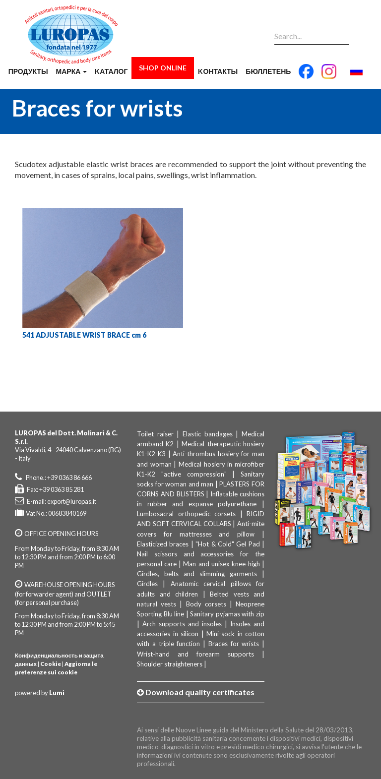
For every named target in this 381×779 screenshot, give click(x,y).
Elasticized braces (163, 544)
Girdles (147, 584)
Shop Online (163, 67)
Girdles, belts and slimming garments (197, 574)
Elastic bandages (208, 434)
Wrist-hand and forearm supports (195, 654)
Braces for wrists (233, 644)
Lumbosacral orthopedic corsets (186, 514)
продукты (28, 71)
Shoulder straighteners (169, 664)
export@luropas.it (71, 501)
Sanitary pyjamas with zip (227, 614)
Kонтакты (218, 71)
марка (71, 71)
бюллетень (268, 71)
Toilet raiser (155, 434)
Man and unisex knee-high (221, 564)
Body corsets (206, 604)
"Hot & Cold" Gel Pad (227, 544)
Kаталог (111, 71)
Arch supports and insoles (182, 624)
